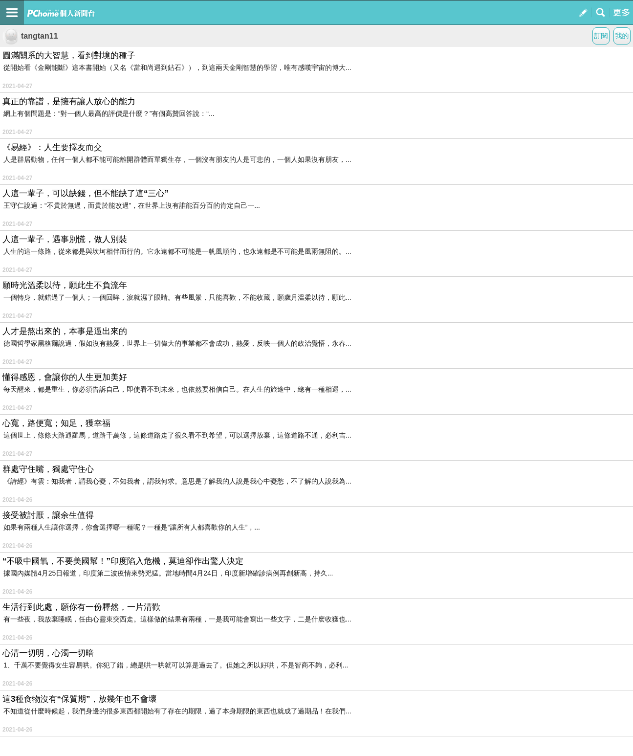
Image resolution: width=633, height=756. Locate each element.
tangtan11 (30, 35)
